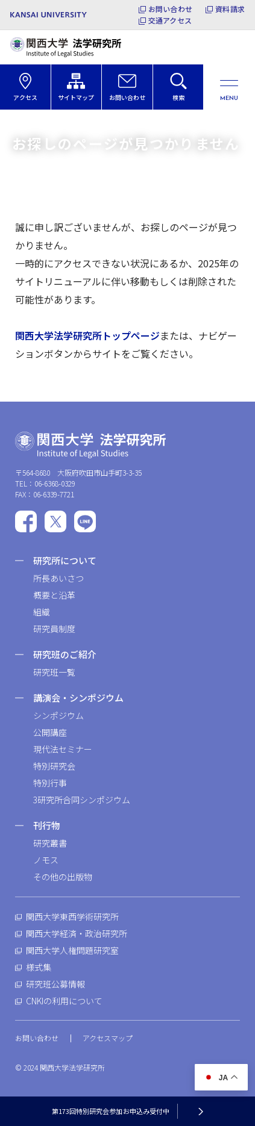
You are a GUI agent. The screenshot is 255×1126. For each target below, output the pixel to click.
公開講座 (50, 732)
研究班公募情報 (55, 984)
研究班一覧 (54, 672)
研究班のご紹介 (64, 654)
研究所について (64, 560)
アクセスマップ (108, 1038)
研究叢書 (50, 843)
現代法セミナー (62, 749)
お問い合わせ (170, 9)
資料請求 (230, 9)
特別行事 (50, 783)
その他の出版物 (62, 877)
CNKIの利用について (64, 1001)
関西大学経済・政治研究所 (76, 933)
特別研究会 (54, 766)
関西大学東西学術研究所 (72, 916)
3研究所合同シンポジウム (81, 800)
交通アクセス (170, 20)
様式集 (38, 967)
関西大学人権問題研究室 (72, 950)
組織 (41, 612)
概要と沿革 (54, 595)
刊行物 (46, 825)
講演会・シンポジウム (78, 697)
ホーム (24, 125)
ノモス (45, 860)
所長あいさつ (58, 578)
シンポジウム (58, 715)
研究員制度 (54, 629)
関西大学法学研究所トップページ (87, 335)
